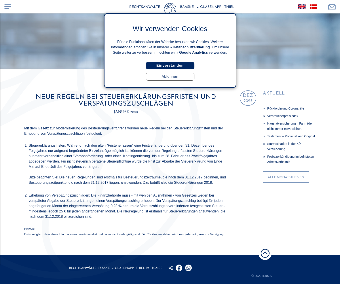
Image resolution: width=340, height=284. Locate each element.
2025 (248, 98)
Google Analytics (193, 52)
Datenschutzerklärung (191, 47)
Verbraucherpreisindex (282, 116)
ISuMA (267, 276)
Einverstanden (170, 65)
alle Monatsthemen (286, 177)
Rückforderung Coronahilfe (285, 108)
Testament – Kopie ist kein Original (291, 136)
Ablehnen (170, 76)
